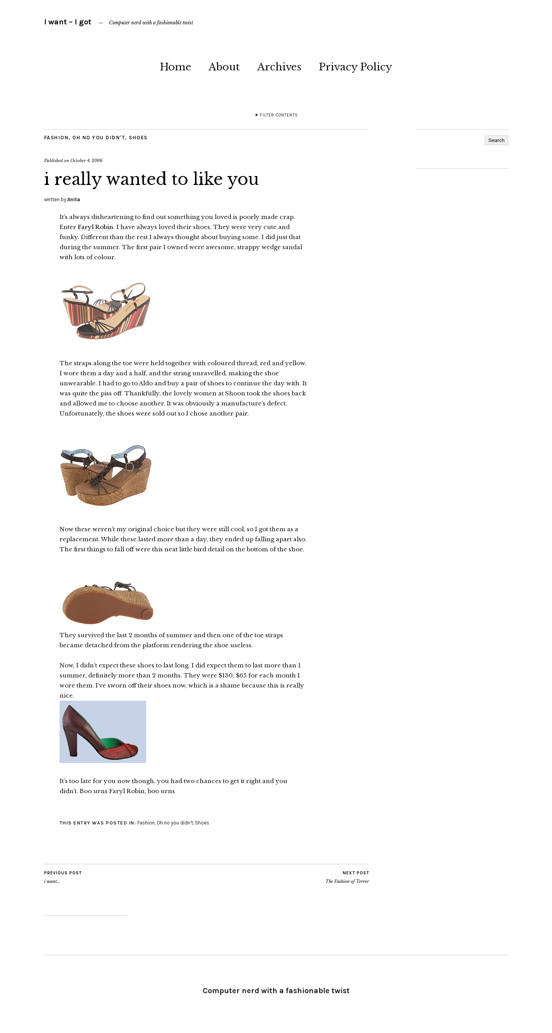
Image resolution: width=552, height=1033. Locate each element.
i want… (63, 877)
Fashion (56, 137)
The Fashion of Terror (347, 877)
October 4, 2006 (86, 160)
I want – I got (67, 21)
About (224, 67)
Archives (279, 67)
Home (175, 67)
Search (496, 140)
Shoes (138, 137)
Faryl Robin (95, 227)
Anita (73, 199)
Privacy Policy (355, 67)
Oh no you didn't (98, 137)
